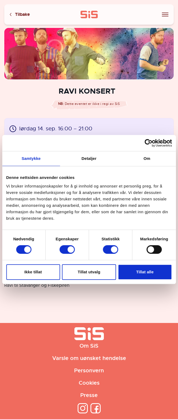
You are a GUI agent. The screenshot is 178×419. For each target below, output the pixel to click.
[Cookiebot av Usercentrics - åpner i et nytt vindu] (148, 143)
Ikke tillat (33, 272)
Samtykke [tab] (31, 158)
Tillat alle (145, 272)
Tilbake (19, 14)
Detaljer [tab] (89, 158)
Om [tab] (146, 158)
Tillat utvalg (89, 272)
